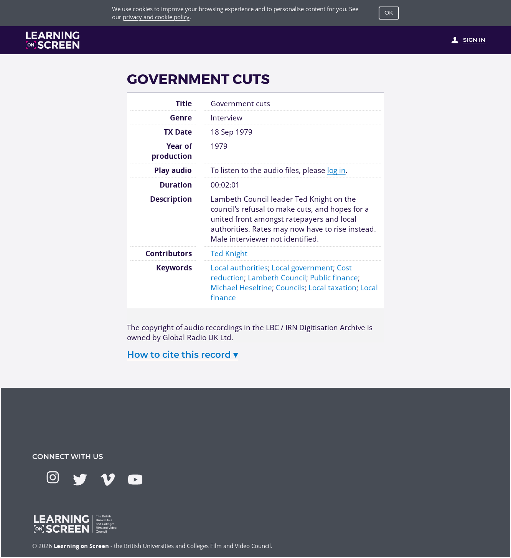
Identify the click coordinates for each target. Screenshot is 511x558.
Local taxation (332, 287)
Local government (302, 267)
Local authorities (239, 267)
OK (388, 12)
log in (336, 170)
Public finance (334, 277)
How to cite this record (182, 354)
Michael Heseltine (241, 287)
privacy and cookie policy (156, 17)
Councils (290, 287)
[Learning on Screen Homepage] (53, 40)
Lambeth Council (277, 277)
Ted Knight (229, 253)
